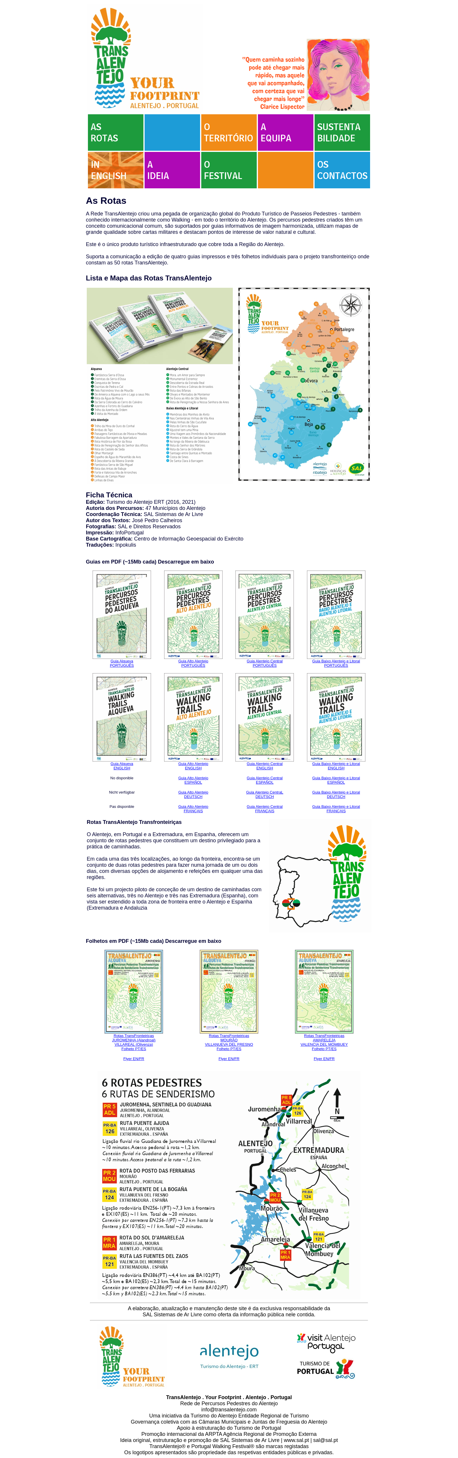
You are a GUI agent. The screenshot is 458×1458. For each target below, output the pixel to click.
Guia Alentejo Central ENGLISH (265, 766)
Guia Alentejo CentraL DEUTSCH (264, 794)
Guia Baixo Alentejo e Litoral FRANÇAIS (336, 808)
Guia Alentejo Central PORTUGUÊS (265, 663)
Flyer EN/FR (133, 1059)
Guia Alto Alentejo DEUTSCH (193, 794)
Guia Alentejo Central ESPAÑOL (265, 780)
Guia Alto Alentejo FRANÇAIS (193, 808)
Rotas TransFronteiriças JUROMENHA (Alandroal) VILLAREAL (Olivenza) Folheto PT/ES (134, 1042)
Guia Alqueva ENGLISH (122, 766)
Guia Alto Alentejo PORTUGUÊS (193, 663)
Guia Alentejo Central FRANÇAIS (265, 808)
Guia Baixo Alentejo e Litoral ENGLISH (336, 766)
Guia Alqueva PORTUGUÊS (122, 663)
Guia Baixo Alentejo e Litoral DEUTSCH (336, 794)
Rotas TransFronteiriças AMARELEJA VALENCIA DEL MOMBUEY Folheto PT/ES (324, 1042)
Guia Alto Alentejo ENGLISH (193, 766)
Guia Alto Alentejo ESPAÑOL (193, 780)
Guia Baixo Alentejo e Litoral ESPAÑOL (336, 780)
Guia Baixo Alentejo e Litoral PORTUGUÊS (336, 663)
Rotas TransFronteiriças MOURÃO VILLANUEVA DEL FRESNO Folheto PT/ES (229, 1042)
